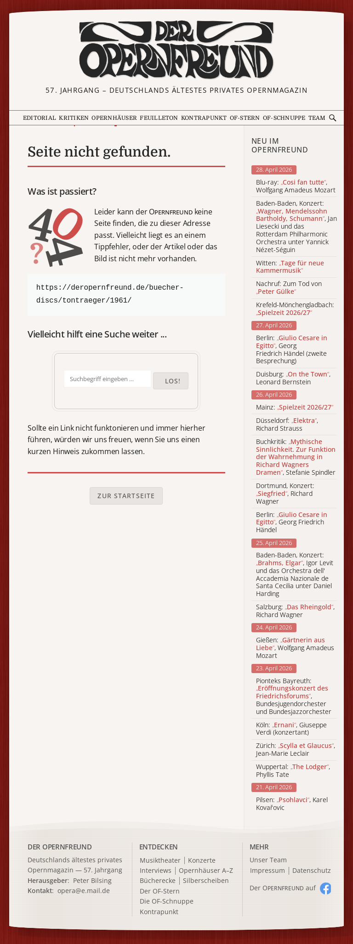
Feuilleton (159, 118)
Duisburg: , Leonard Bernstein (293, 378)
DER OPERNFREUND (60, 846)
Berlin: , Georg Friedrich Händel (291, 522)
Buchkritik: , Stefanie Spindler (296, 457)
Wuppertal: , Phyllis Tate (293, 771)
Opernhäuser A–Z (206, 871)
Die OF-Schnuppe (167, 901)
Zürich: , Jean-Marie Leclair (295, 750)
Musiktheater (160, 861)
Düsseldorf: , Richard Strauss (287, 425)
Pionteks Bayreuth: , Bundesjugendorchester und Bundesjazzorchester (293, 696)
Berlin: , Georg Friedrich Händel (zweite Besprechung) (291, 349)
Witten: (290, 267)
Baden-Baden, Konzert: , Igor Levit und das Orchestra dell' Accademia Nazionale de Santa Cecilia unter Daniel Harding (294, 574)
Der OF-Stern (160, 891)
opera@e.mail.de (83, 890)
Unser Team (268, 859)
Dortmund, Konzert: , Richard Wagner (285, 493)
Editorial (39, 118)
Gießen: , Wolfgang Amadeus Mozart (295, 647)
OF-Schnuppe (284, 118)
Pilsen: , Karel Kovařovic (292, 804)
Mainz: (294, 407)
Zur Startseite (126, 495)
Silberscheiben (206, 881)
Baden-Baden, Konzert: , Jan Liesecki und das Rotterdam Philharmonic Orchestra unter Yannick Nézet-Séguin (296, 227)
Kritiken (74, 118)
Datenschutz (311, 871)
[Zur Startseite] (176, 49)
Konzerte (202, 861)
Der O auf (283, 887)
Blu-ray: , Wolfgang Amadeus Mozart (296, 186)
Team (317, 118)
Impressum (267, 871)
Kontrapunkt (204, 118)
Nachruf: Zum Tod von (289, 288)
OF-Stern (245, 118)
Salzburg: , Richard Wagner (295, 611)
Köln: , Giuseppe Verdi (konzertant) (291, 729)
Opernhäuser (114, 118)
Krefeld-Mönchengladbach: (295, 309)
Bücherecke (158, 881)
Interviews (155, 871)
